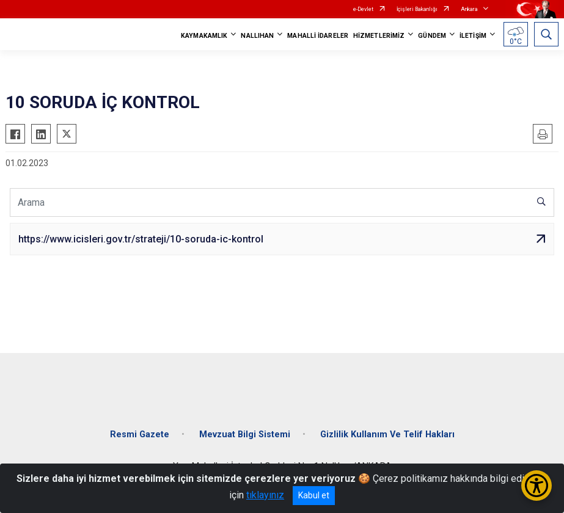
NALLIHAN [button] (257, 36)
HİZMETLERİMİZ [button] (379, 36)
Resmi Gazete (139, 434)
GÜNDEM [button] (432, 36)
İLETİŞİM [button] (473, 36)
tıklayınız (265, 495)
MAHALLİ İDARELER (317, 36)
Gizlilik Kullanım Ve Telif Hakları (387, 434)
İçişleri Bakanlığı (417, 9)
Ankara (469, 9)
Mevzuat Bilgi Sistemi (244, 434)
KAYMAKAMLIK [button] (204, 36)
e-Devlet (363, 9)
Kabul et (313, 495)
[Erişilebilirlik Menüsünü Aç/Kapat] (536, 485)
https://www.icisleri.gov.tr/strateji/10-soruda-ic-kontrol (140, 239)
